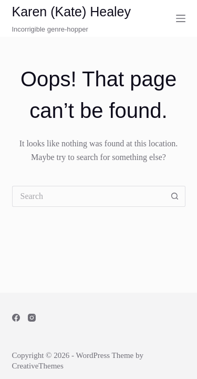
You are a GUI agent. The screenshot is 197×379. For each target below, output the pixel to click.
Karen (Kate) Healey (71, 11)
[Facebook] (16, 318)
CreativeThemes (38, 366)
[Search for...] (88, 196)
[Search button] (174, 196)
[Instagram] (32, 318)
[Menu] (180, 18)
